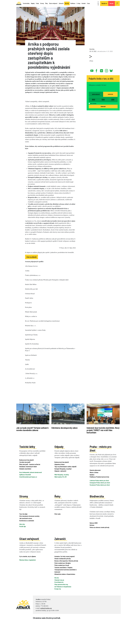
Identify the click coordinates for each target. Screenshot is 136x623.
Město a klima (94, 472)
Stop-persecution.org (61, 584)
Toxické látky (26, 3)
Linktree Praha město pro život (99, 480)
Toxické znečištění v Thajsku (63, 567)
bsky (111, 70)
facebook (97, 70)
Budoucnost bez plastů (26, 460)
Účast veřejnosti (53, 3)
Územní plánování (95, 470)
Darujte (111, 3)
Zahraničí (61, 3)
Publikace (72, 3)
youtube (92, 70)
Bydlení (92, 475)
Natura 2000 (93, 523)
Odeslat (103, 106)
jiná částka (93, 103)
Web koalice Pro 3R (60, 477)
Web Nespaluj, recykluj (61, 475)
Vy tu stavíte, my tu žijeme (27, 556)
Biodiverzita (97, 496)
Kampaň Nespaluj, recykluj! (63, 469)
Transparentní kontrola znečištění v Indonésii (65, 571)
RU (98, 3)
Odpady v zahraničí (60, 471)
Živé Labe (57, 514)
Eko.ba (56, 578)
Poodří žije (22, 526)
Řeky (46, 3)
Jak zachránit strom (25, 518)
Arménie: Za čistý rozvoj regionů (64, 556)
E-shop (78, 3)
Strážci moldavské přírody (62, 558)
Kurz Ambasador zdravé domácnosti (30, 472)
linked (101, 70)
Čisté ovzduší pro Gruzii (61, 565)
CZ (98, 1)
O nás (88, 3)
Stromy (42, 3)
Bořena (92, 525)
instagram (106, 70)
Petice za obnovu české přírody (99, 527)
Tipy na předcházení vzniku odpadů (65, 466)
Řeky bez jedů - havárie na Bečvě (29, 464)
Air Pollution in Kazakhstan (62, 586)
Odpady (33, 3)
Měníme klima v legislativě (27, 560)
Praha (37, 3)
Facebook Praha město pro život (100, 485)
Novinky (67, 3)
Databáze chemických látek (28, 466)
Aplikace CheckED (25, 475)
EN (98, 4)
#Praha (91, 61)
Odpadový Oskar (59, 464)
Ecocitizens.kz (58, 582)
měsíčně (110, 94)
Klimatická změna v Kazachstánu (64, 574)
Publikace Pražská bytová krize (99, 477)
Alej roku (22, 524)
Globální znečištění (25, 469)
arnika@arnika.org (46, 608)
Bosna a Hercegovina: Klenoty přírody (66, 561)
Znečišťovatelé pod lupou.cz (28, 477)
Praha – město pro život (100, 448)
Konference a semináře (26, 520)
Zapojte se (104, 3)
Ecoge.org (57, 589)
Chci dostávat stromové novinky (29, 516)
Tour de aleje (23, 514)
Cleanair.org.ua (59, 580)
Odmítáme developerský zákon (64, 427)
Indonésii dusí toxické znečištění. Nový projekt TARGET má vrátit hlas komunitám (103, 430)
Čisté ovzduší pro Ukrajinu (62, 563)
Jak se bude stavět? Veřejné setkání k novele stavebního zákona (32, 428)
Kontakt (84, 3)
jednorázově (96, 94)
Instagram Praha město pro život (100, 483)
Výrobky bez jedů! (24, 462)
